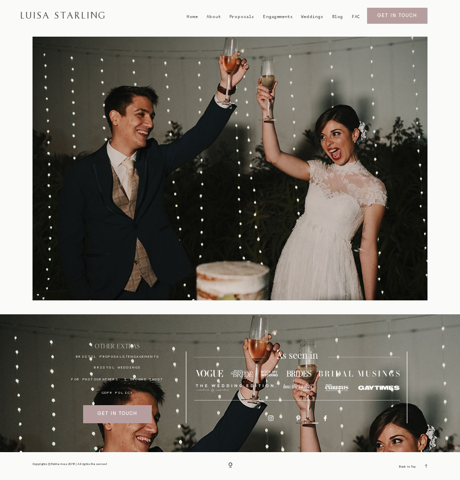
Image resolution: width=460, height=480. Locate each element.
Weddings (312, 16)
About (214, 16)
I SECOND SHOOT (144, 379)
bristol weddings (117, 367)
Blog (337, 16)
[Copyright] (230, 466)
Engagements (278, 16)
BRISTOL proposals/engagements (117, 356)
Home (192, 16)
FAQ (356, 16)
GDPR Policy (118, 392)
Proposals (242, 16)
